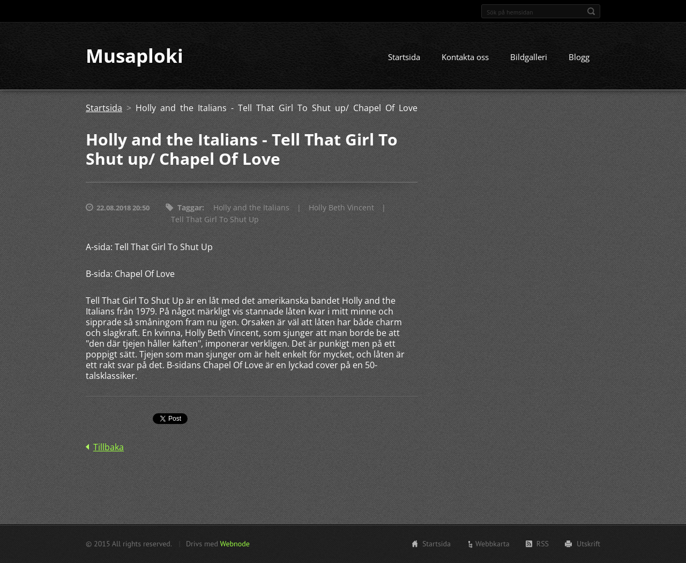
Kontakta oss (465, 57)
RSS (542, 544)
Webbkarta (492, 544)
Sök (591, 11)
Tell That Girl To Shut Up (215, 220)
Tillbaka (108, 448)
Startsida (404, 57)
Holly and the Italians (251, 208)
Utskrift (588, 544)
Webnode (234, 544)
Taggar (189, 208)
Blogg (579, 57)
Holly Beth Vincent (341, 208)
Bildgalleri (528, 57)
